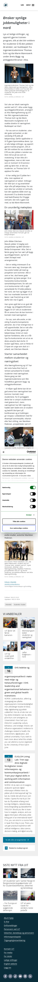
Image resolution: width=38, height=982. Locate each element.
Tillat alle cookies (19, 521)
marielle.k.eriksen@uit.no (12, 584)
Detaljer (29, 515)
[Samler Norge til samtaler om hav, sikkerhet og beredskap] (28, 879)
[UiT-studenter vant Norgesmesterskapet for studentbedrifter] (10, 878)
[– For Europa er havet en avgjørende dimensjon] (10, 902)
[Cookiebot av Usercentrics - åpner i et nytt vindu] (27, 452)
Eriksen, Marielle (10, 582)
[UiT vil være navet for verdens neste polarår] (28, 902)
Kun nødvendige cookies (19, 528)
